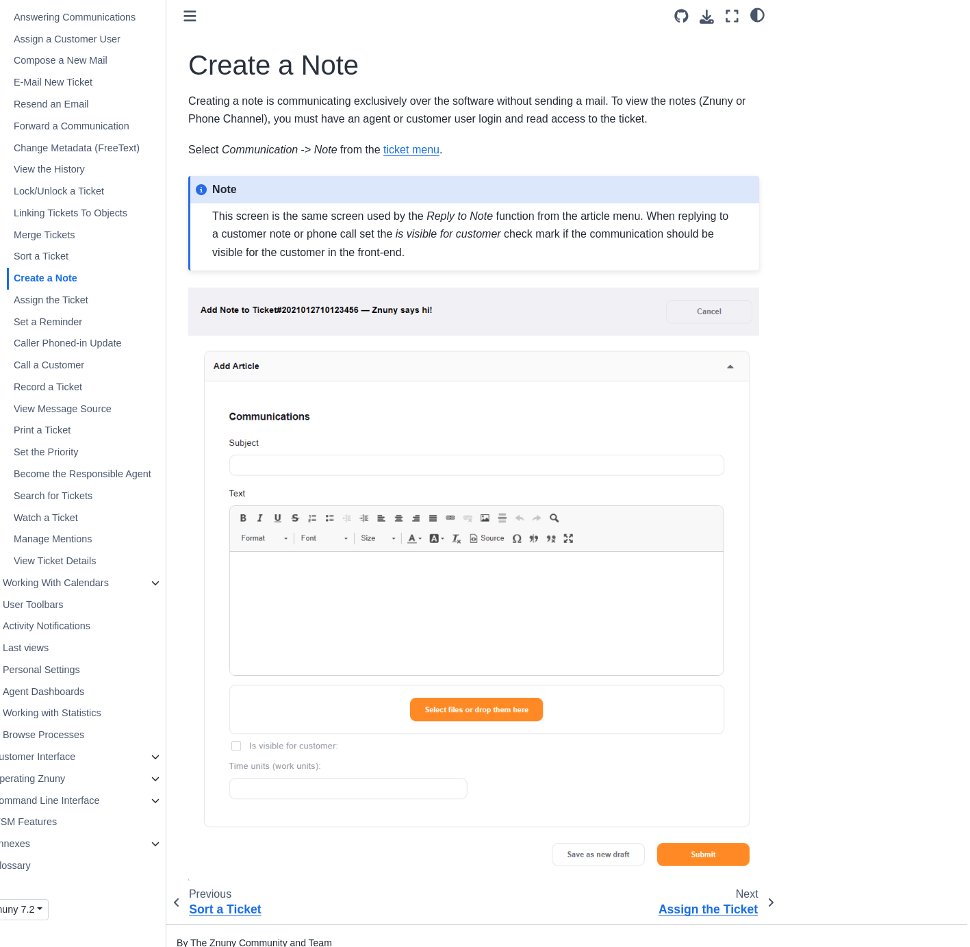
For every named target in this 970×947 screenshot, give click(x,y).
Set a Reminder (77, 321)
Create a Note (75, 278)
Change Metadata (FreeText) (106, 147)
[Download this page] (706, 16)
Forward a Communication (101, 126)
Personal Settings (71, 669)
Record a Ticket (77, 386)
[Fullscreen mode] (732, 16)
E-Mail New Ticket (82, 82)
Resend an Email (80, 104)
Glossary (40, 865)
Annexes (40, 843)
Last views (55, 647)
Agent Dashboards (73, 691)
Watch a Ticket (75, 517)
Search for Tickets (82, 495)
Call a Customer (78, 364)
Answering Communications (104, 17)
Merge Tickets (74, 234)
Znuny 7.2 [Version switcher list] (42, 909)
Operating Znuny (57, 778)
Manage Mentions (82, 538)
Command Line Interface (75, 800)
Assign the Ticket (80, 299)
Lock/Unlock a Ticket (88, 191)
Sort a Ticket (70, 256)
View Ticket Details (84, 560)
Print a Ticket (71, 430)
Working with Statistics (81, 712)
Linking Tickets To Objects (100, 212)
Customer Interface (63, 756)
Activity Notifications (76, 625)
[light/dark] (757, 14)
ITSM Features (53, 821)
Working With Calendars (85, 582)
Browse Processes (73, 734)
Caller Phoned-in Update (97, 343)
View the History (78, 169)
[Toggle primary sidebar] (219, 16)
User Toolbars (62, 604)
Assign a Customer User (96, 39)
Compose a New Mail (90, 60)
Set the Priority (75, 451)
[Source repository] (681, 16)
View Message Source (92, 408)
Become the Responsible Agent (112, 473)
